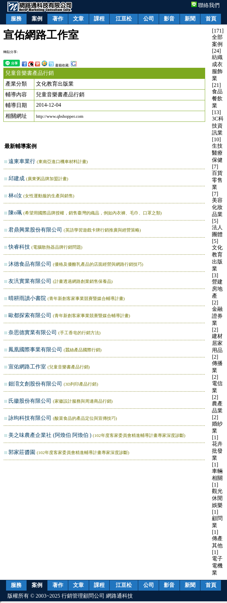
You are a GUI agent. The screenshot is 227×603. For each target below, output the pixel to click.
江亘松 (124, 18)
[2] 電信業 (217, 383)
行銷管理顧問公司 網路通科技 (97, 596)
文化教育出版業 (55, 84)
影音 (169, 18)
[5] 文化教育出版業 (217, 254)
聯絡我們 (205, 5)
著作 (57, 18)
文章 (78, 18)
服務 (16, 18)
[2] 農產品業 (217, 403)
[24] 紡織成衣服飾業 (217, 64)
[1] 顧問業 (217, 518)
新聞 (190, 18)
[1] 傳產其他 (217, 538)
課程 (99, 18)
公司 (148, 18)
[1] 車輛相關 (217, 471)
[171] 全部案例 (218, 37)
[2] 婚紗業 (217, 424)
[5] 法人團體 (217, 227)
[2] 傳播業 (217, 363)
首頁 (210, 18)
